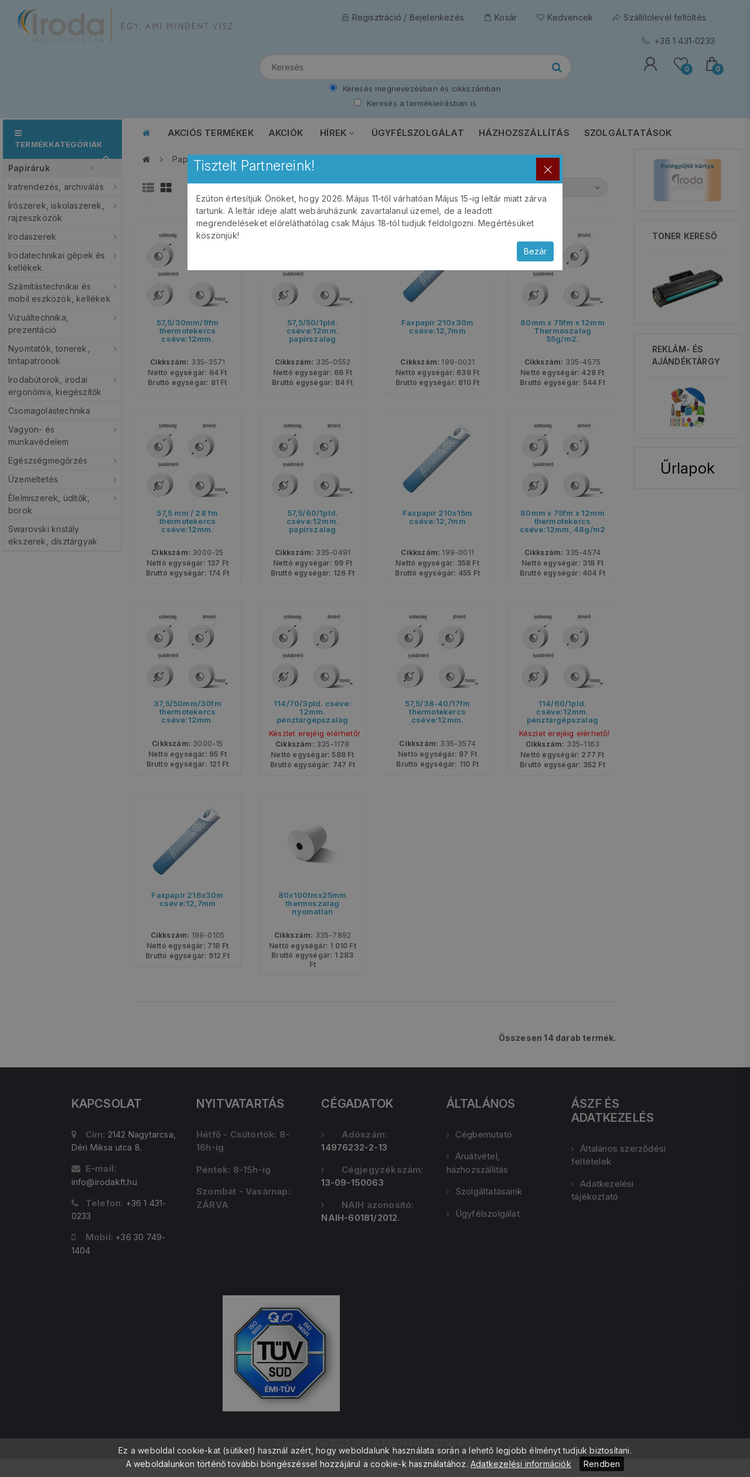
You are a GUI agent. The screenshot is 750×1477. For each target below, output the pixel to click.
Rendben (602, 1464)
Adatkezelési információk (521, 1464)
